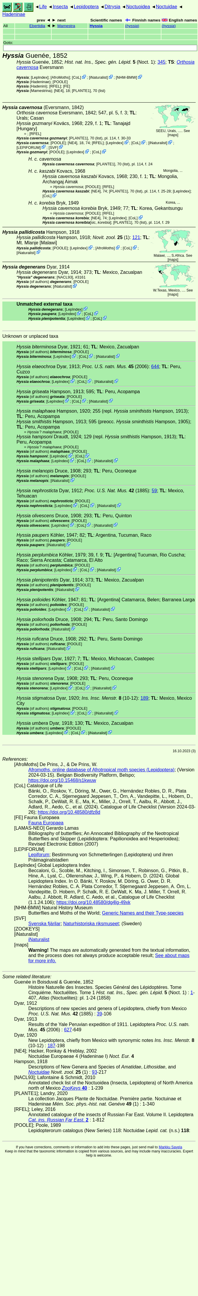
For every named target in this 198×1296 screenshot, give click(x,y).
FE (66, 86)
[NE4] (58, 90)
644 (155, 366)
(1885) (116, 490)
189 (144, 698)
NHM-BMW (126, 77)
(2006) (115, 366)
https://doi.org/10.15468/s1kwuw (62, 780)
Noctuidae (166, 6)
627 (68, 1029)
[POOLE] (60, 82)
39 (99, 1013)
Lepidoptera (86, 6)
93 (94, 1072)
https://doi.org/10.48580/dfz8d (69, 812)
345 (162, 62)
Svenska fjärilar (44, 923)
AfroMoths (60, 77)
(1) (111, 237)
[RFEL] (55, 86)
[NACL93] (65, 277)
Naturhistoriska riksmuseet (91, 923)
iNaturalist (98, 77)
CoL (76, 77)
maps (172, 135)
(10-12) (110, 698)
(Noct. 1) (110, 62)
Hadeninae (13, 14)
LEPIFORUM (29, 147)
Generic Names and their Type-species (143, 912)
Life (43, 6)
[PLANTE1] (81, 90)
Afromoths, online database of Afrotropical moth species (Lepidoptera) (101, 769)
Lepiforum (38, 854)
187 (51, 1045)
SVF (53, 147)
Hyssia (96, 26)
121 (136, 237)
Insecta (60, 6)
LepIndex (40, 77)
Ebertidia (37, 26)
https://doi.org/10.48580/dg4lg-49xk (93, 902)
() (132, 26)
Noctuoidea (138, 6)
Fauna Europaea (45, 822)
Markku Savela (170, 1147)
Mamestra (66, 26)
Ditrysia (112, 6)
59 (154, 490)
